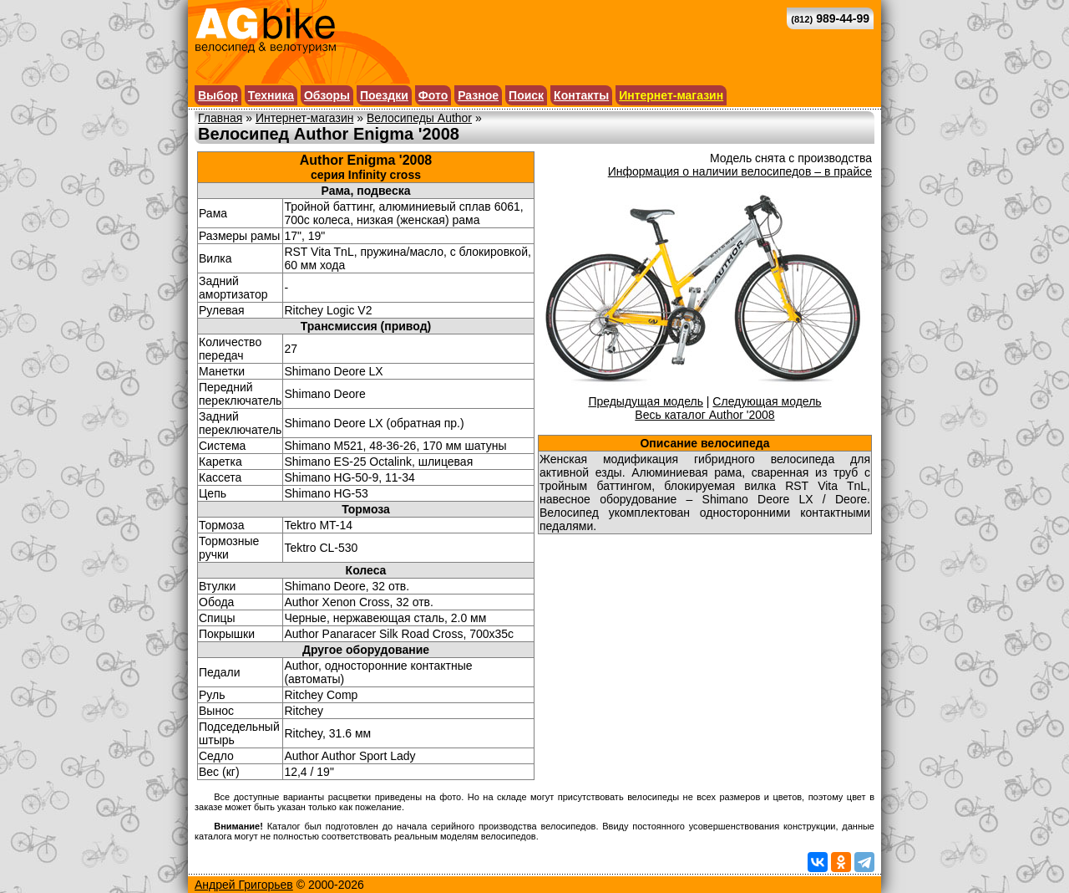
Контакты (581, 95)
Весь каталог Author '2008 (704, 414)
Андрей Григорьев (244, 884)
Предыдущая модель (645, 401)
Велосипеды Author (419, 118)
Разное (478, 95)
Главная (220, 118)
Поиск (526, 95)
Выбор (218, 95)
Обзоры (327, 95)
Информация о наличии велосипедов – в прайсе (740, 171)
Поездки (384, 95)
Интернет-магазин (671, 95)
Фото (433, 95)
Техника (271, 95)
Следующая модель (766, 401)
